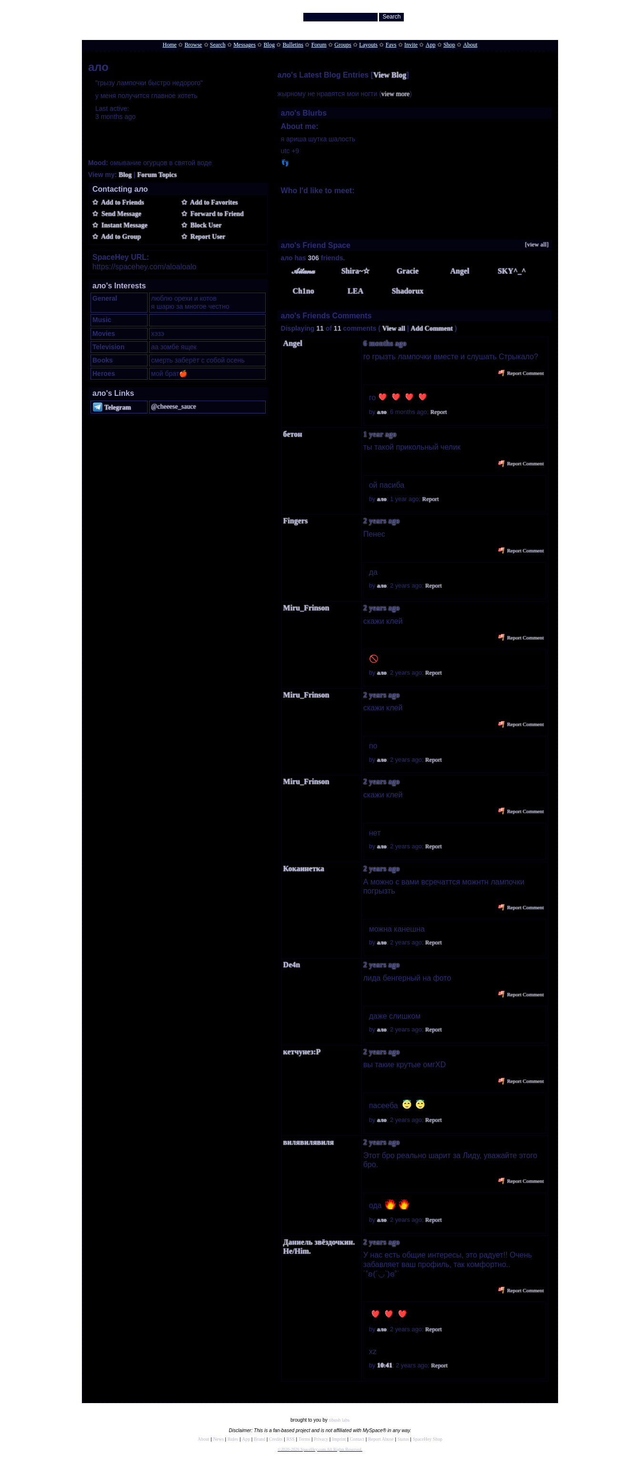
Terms (304, 1439)
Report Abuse (381, 1439)
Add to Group (119, 236)
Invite (411, 44)
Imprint (339, 1439)
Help (506, 14)
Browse (193, 44)
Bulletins (293, 44)
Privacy (321, 1439)
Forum (319, 44)
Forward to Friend (215, 213)
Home (169, 44)
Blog (269, 44)
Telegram (112, 407)
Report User (206, 236)
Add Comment (432, 328)
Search (391, 16)
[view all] (537, 244)
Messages (244, 44)
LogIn (524, 14)
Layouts (368, 44)
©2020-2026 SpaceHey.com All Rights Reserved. (320, 1449)
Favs (391, 44)
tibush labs (339, 1420)
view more (395, 94)
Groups (342, 44)
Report (438, 412)
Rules (233, 1439)
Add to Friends (121, 202)
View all (393, 328)
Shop (449, 44)
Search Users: (284, 16)
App (431, 44)
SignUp (544, 14)
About (470, 44)
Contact (357, 1439)
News (218, 1439)
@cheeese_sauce (173, 406)
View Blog (389, 75)
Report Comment (521, 373)
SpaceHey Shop (427, 1439)
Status (403, 1439)
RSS (290, 1439)
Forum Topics (157, 174)
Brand (259, 1439)
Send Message (119, 213)
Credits (275, 1439)
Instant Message (123, 225)
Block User (204, 225)
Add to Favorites (212, 202)
